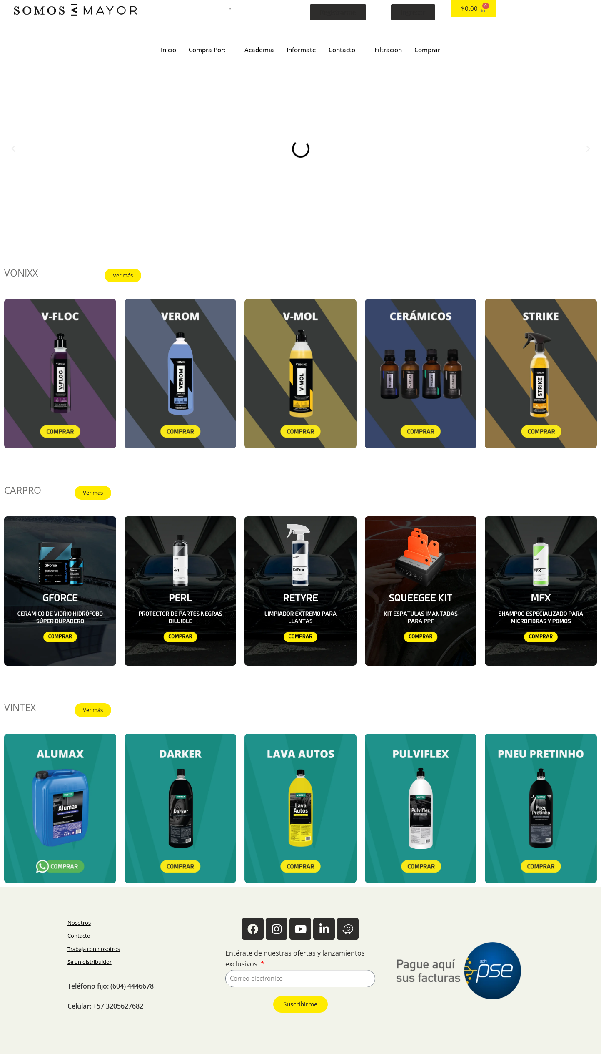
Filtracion (388, 49)
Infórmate (301, 49)
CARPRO (22, 490)
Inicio (168, 49)
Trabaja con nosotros (93, 949)
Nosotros (79, 922)
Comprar (427, 49)
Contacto (344, 49)
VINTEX (20, 707)
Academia (259, 49)
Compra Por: (209, 49)
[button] (13, 149)
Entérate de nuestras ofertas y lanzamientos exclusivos (295, 958)
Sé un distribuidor (89, 962)
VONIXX (21, 273)
